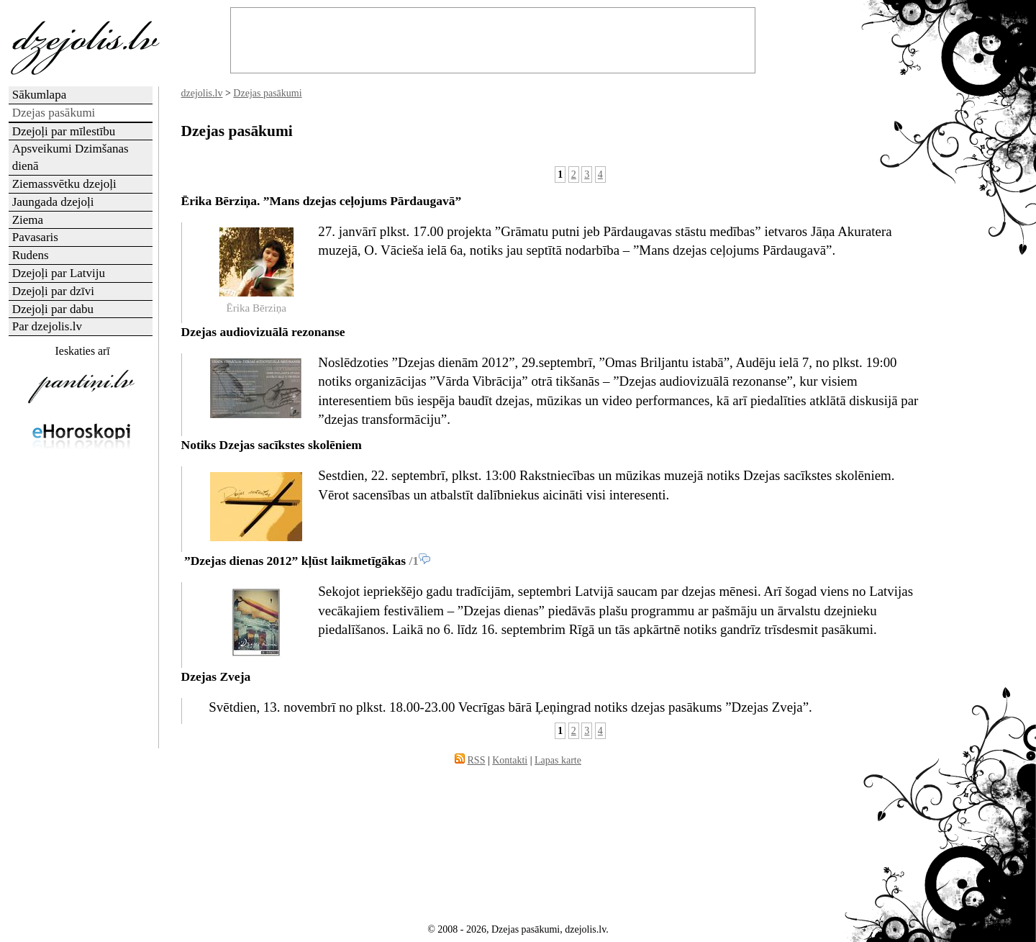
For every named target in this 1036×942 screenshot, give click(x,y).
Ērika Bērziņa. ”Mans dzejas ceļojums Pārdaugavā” (321, 201)
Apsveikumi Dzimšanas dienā (70, 157)
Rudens (30, 255)
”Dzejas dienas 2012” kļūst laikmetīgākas (293, 560)
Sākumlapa (39, 94)
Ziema (27, 220)
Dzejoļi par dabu (53, 309)
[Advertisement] (81, 687)
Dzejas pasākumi (267, 93)
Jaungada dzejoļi (53, 202)
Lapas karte (558, 760)
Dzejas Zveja (216, 676)
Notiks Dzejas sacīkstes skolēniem (271, 445)
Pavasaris (35, 237)
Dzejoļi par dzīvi (53, 291)
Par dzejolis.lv (47, 326)
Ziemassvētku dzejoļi (64, 184)
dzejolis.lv (202, 93)
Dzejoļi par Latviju (58, 273)
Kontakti (509, 760)
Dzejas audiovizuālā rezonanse (263, 332)
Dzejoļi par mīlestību (64, 131)
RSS (477, 760)
